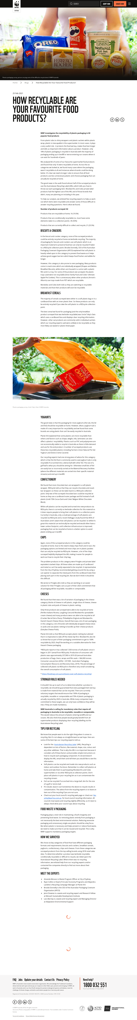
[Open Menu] (129, 4)
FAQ (14, 971)
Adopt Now (106, 3)
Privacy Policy (62, 971)
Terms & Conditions (18, 1008)
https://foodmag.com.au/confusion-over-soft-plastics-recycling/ (67, 674)
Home (15, 83)
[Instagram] (20, 994)
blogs (27, 83)
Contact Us (49, 971)
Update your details (33, 971)
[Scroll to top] (68, 1015)
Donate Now (120, 3)
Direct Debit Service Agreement (35, 1008)
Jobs (20, 971)
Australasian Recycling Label (65, 744)
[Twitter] (122, 120)
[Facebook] (112, 120)
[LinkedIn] (117, 120)
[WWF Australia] (17, 6)
